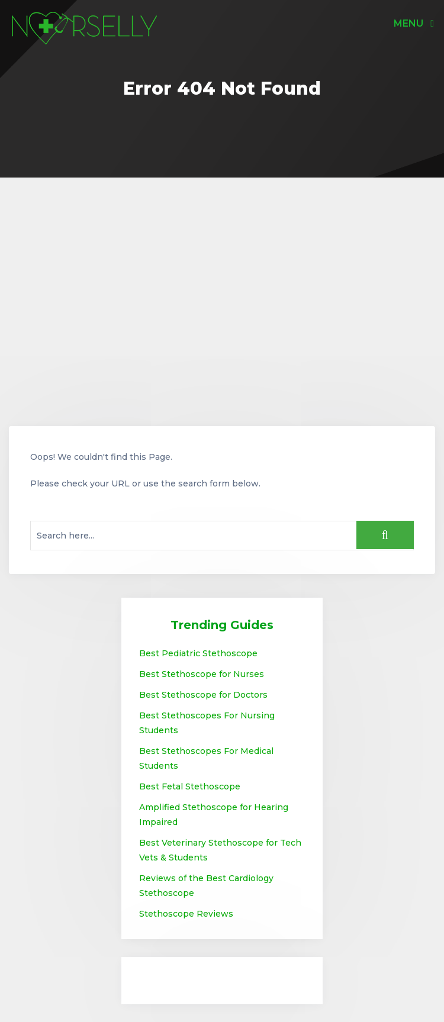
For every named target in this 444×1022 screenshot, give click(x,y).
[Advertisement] (222, 302)
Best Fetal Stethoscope (189, 786)
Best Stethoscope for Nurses (201, 674)
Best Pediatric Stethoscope (198, 653)
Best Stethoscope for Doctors (203, 694)
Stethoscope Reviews (186, 913)
